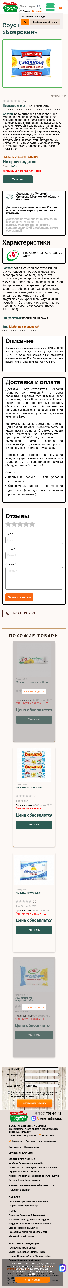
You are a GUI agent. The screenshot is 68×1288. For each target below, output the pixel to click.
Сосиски (52, 1167)
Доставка (30, 1141)
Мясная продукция (22, 1159)
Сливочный (26, 1215)
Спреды (33, 1247)
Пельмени (14, 1189)
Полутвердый (41, 1219)
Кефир (47, 1255)
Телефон (12, 1074)
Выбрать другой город (45, 22)
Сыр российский (17, 1227)
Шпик (21, 1179)
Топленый (14, 1219)
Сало (27, 1179)
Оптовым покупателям (21, 1152)
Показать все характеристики (20, 156)
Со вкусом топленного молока (35, 1223)
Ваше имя (13, 1068)
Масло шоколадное (19, 1251)
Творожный (39, 1215)
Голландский (27, 1219)
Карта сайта (15, 1146)
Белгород (37, 11)
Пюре (12, 1205)
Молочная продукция (24, 1243)
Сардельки (14, 1171)
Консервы (35, 1205)
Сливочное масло (19, 1247)
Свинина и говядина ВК (31, 1163)
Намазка (35, 1179)
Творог (42, 1251)
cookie (19, 1268)
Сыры (12, 1211)
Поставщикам (31, 1146)
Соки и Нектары (17, 1201)
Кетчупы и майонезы (37, 1201)
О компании (15, 1135)
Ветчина (13, 1179)
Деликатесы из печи (19, 1167)
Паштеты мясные (30, 1171)
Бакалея (14, 1197)
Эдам (44, 1231)
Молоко (39, 1255)
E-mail (11, 1080)
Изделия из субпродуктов (45, 1175)
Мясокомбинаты (47, 1141)
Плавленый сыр (25, 1255)
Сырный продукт (26, 1236)
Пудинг (12, 1255)
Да (25, 22)
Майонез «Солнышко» (29, 787)
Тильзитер (32, 1227)
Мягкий (13, 1236)
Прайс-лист (48, 1135)
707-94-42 (48, 1113)
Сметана (34, 1251)
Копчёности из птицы (20, 1175)
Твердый (13, 1223)
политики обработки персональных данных (32, 1095)
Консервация (22, 1205)
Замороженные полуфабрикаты (31, 1185)
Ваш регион (14, 1085)
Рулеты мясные (39, 1167)
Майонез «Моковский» (29, 892)
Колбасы (13, 1163)
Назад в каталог (24, 613)
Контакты (17, 1141)
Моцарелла (34, 1231)
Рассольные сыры (18, 1231)
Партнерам (30, 1135)
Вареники (25, 1189)
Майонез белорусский (24, 327)
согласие (22, 1091)
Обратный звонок (51, 1118)
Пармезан (14, 1215)
